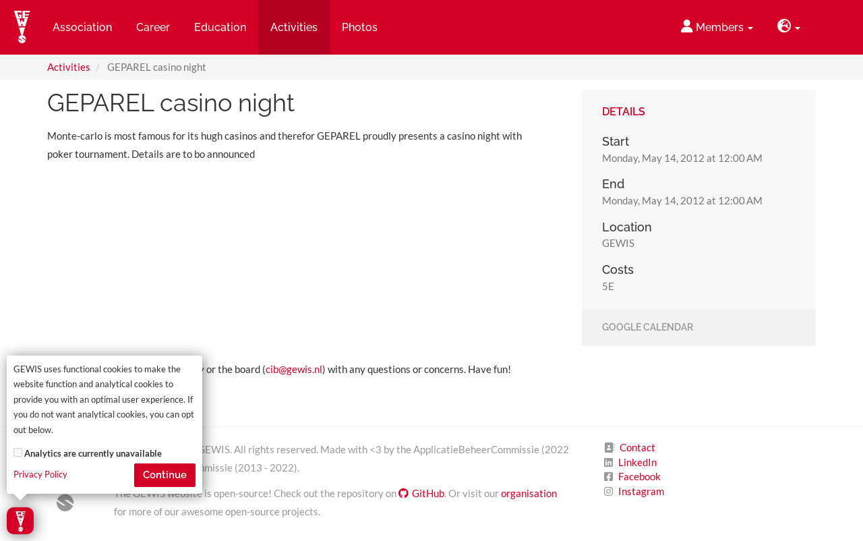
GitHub (421, 493)
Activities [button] (294, 27)
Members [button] (717, 27)
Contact (637, 447)
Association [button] (82, 27)
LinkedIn (637, 462)
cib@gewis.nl (294, 369)
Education (220, 27)
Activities (68, 67)
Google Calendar (647, 328)
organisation (529, 493)
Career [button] (153, 27)
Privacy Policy (40, 474)
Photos (360, 27)
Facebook (639, 476)
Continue (165, 475)
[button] (788, 27)
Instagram (641, 491)
